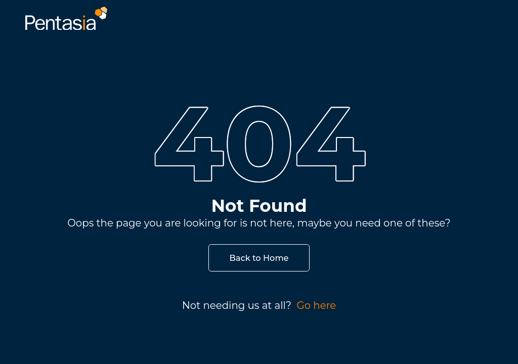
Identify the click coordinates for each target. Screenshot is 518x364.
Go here (316, 305)
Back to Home (259, 258)
